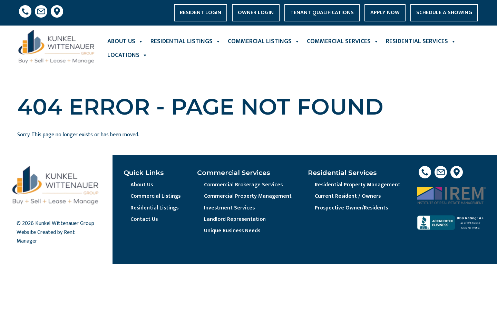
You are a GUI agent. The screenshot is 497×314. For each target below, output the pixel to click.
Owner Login (256, 12)
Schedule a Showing (444, 12)
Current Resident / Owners (348, 196)
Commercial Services (343, 41)
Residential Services (421, 41)
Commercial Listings (264, 41)
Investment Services (230, 208)
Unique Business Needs (233, 231)
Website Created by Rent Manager (46, 237)
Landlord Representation (235, 219)
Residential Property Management (358, 185)
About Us (125, 41)
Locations (127, 55)
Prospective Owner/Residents (352, 208)
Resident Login (200, 12)
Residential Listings (185, 41)
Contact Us (144, 219)
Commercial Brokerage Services (244, 185)
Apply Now (385, 12)
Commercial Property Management (248, 196)
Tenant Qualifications (322, 12)
